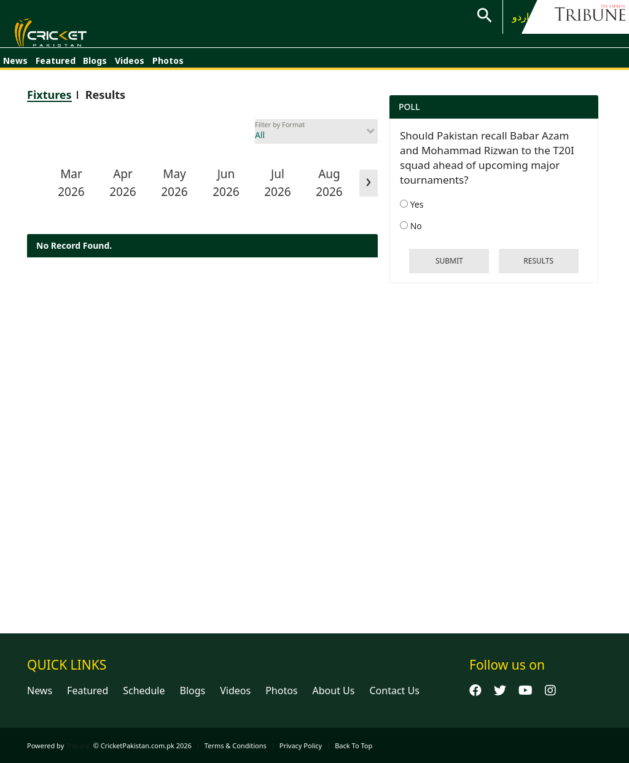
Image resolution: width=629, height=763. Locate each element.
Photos (168, 66)
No (411, 226)
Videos (129, 66)
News (15, 66)
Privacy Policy (300, 745)
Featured (56, 66)
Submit (449, 261)
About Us (334, 690)
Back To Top (353, 745)
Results (105, 94)
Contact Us (394, 690)
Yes (411, 204)
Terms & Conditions (236, 745)
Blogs (95, 66)
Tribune (78, 745)
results (538, 261)
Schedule (144, 690)
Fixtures (49, 94)
